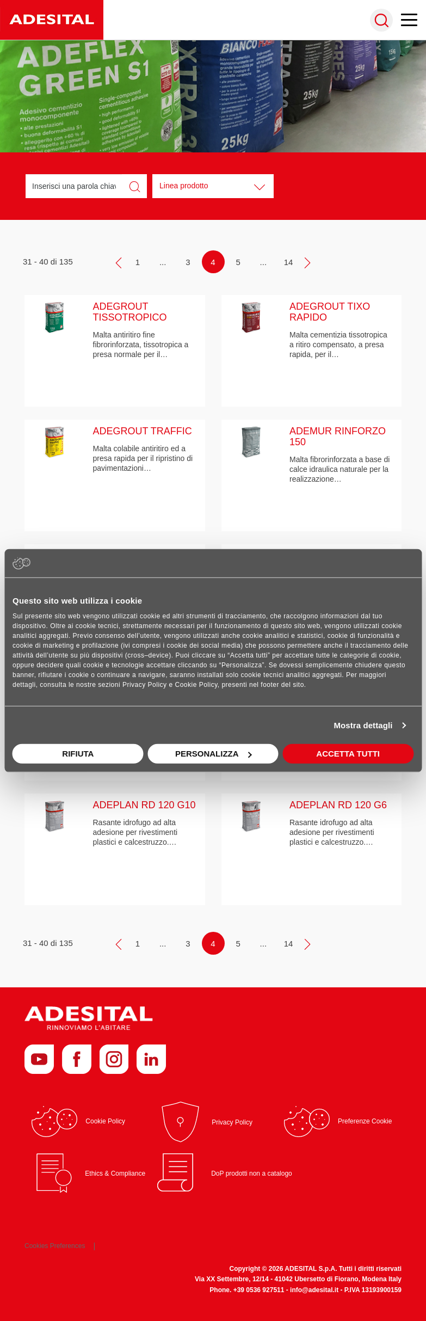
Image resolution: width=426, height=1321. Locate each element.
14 (288, 262)
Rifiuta (78, 753)
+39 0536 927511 (259, 1290)
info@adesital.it (314, 1290)
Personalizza (213, 753)
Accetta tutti (348, 753)
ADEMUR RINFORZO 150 (337, 436)
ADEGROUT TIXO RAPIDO (329, 312)
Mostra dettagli (363, 725)
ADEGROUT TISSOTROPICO (130, 312)
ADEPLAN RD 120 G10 (144, 805)
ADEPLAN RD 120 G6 (338, 805)
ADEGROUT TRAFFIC (142, 431)
